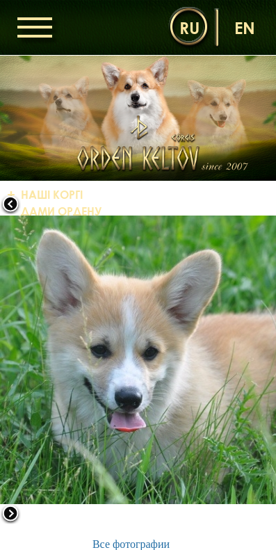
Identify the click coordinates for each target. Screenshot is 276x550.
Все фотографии (131, 544)
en (244, 27)
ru (189, 27)
